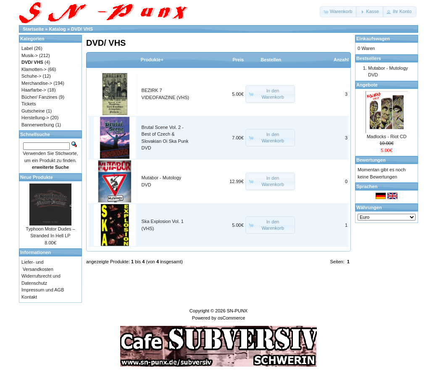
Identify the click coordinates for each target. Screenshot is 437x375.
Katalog (57, 28)
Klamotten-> (34, 69)
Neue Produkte (36, 177)
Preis (238, 59)
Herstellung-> (35, 117)
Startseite (33, 28)
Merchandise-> (36, 83)
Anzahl (341, 59)
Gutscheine (33, 110)
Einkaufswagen (373, 38)
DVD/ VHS (82, 28)
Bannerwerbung (37, 124)
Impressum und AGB (42, 289)
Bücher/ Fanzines (39, 97)
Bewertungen (371, 160)
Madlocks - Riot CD (387, 136)
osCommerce (231, 317)
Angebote (367, 84)
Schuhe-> (31, 76)
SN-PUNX (237, 310)
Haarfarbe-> (33, 89)
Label (27, 48)
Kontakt (29, 296)
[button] (338, 11)
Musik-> (29, 55)
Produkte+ (152, 59)
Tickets (28, 103)
